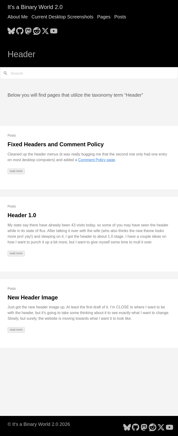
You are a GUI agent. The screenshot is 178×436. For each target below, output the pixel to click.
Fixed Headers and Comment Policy (56, 144)
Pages (104, 16)
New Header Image (33, 297)
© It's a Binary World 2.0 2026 (39, 424)
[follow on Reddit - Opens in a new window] (37, 29)
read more (16, 171)
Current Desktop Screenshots (62, 16)
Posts (120, 16)
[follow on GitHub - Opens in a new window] (20, 29)
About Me (18, 16)
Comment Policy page (96, 160)
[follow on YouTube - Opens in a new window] (54, 29)
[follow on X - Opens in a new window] (45, 29)
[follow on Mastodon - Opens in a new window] (28, 29)
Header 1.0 (22, 215)
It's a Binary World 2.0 (35, 7)
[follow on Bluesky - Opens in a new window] (11, 29)
